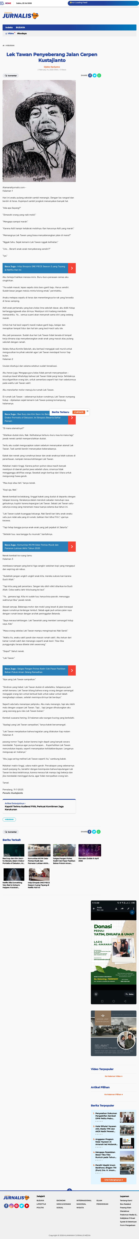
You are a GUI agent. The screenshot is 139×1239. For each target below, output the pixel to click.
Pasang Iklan (125, 1208)
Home (8, 3)
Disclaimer (124, 1211)
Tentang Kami (126, 1200)
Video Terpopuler (102, 1069)
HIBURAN (9, 819)
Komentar (11, 832)
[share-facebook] (90, 75)
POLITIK (40, 1208)
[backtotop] (69, 1191)
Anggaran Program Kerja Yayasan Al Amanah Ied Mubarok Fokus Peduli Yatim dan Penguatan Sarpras (105, 1142)
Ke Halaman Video (113, 1076)
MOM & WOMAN (64, 1204)
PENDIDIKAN (102, 1204)
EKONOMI (61, 1200)
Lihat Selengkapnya (113, 1180)
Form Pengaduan (127, 1225)
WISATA (80, 1208)
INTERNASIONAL (83, 1200)
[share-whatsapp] (99, 75)
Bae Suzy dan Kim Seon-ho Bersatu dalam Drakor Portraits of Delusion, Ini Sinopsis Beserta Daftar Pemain (33, 417)
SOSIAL (60, 1208)
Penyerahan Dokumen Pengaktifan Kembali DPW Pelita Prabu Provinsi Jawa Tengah (106, 1116)
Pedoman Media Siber (129, 1215)
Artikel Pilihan (100, 1087)
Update (78, 412)
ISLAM (99, 1200)
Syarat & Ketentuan (128, 1222)
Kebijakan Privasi (127, 1218)
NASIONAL (81, 1204)
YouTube (28, 1207)
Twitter (22, 1207)
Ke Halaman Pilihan (113, 1094)
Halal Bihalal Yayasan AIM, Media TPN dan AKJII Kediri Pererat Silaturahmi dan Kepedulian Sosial (105, 1129)
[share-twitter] (95, 75)
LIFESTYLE (41, 1204)
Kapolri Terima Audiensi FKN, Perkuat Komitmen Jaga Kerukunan (34, 808)
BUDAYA (20, 27)
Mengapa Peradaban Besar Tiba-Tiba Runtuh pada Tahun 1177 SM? (105, 1155)
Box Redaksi (125, 1204)
